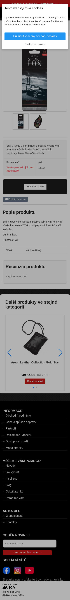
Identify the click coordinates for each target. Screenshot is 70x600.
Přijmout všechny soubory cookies (35, 36)
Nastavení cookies (35, 44)
